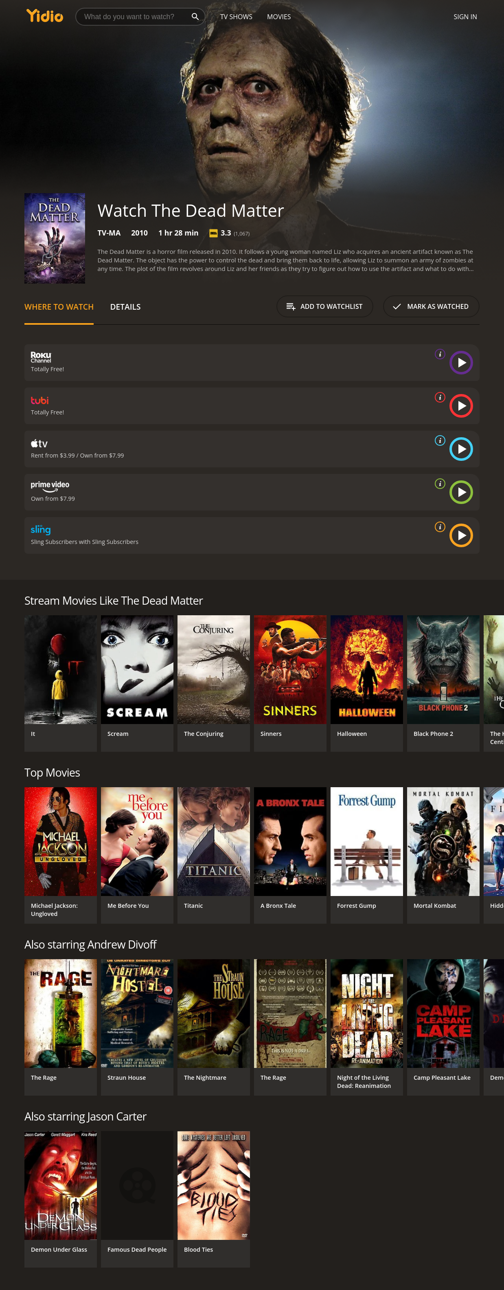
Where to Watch (59, 306)
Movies (279, 16)
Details (125, 306)
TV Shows (236, 16)
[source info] (438, 354)
